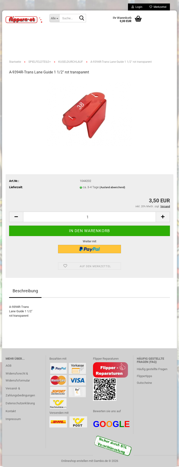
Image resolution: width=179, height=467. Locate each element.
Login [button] (136, 7)
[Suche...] (54, 18)
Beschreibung (25, 290)
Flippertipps (144, 376)
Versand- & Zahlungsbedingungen (20, 392)
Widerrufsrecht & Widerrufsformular (18, 377)
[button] (16, 217)
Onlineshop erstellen (74, 461)
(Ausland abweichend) (112, 187)
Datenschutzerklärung (20, 403)
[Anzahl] (89, 217)
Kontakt (11, 411)
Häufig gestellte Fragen (152, 369)
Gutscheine (144, 383)
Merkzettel (157, 7)
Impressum (13, 419)
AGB (8, 365)
